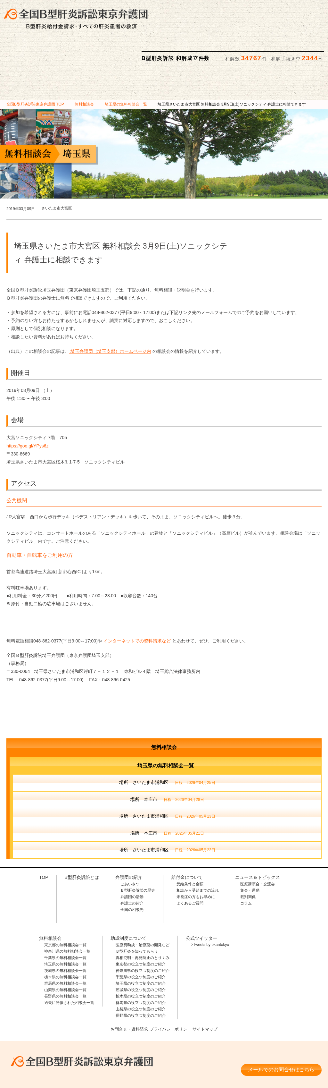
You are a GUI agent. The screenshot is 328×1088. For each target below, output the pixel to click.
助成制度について (231, 51)
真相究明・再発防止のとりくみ (142, 926)
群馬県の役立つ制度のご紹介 (141, 971)
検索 (317, 10)
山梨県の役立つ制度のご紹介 (141, 977)
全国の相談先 (132, 878)
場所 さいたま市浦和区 (167, 751)
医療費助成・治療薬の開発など (142, 913)
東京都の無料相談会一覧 (65, 913)
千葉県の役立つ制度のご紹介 (141, 945)
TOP (35, 73)
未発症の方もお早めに (195, 865)
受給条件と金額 (189, 852)
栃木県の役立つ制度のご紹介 (141, 965)
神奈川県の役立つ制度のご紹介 (142, 939)
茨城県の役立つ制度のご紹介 (141, 958)
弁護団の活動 (132, 865)
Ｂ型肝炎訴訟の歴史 (137, 859)
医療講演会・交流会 (257, 852)
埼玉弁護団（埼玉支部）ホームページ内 (110, 319)
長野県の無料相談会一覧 (65, 965)
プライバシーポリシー (170, 997)
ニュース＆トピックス (277, 51)
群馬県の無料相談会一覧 (65, 952)
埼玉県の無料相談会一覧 (65, 933)
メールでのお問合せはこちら (281, 1035)
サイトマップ (207, 997)
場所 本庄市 (167, 768)
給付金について (141, 51)
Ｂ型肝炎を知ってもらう (137, 920)
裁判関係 (248, 865)
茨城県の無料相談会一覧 (65, 939)
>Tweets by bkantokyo (210, 913)
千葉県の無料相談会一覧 (65, 926)
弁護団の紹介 (96, 51)
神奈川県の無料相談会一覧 (67, 920)
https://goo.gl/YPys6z (27, 414)
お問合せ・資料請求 (127, 997)
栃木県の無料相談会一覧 (65, 945)
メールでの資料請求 (244, 10)
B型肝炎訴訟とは (51, 51)
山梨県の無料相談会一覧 (65, 958)
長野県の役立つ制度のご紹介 (141, 984)
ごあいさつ (130, 852)
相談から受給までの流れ (197, 859)
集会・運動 (249, 859)
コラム (246, 872)
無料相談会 (186, 51)
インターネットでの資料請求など (136, 609)
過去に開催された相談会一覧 (69, 971)
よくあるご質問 (189, 872)
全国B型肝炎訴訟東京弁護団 (78, 1027)
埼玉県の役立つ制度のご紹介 (141, 952)
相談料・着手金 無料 (78, 1047)
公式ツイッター (201, 906)
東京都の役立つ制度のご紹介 (141, 933)
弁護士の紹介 (132, 872)
